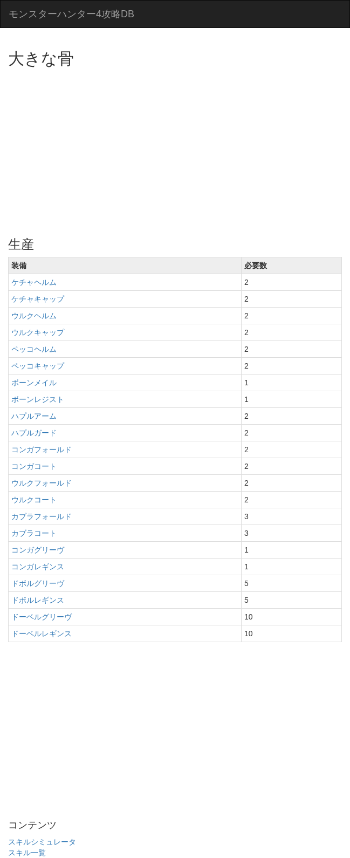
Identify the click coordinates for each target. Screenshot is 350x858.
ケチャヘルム (34, 282)
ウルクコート (34, 499)
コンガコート (34, 466)
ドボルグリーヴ (37, 583)
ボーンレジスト (37, 399)
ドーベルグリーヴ (41, 616)
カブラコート (34, 533)
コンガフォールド (41, 449)
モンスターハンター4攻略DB (71, 14)
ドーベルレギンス (41, 633)
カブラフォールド (41, 516)
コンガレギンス (37, 566)
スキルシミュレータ (42, 841)
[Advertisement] (179, 148)
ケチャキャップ (37, 299)
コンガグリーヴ (37, 550)
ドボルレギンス (37, 600)
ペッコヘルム (34, 349)
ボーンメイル (34, 382)
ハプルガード (34, 432)
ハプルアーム (34, 416)
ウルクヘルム (34, 315)
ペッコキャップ (37, 366)
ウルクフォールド (41, 483)
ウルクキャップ (37, 332)
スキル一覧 (27, 852)
